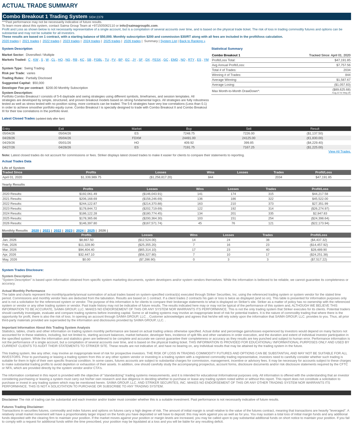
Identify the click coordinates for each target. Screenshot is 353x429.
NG (67, 59)
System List (168, 41)
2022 (57, 230)
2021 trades (30, 41)
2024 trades (91, 41)
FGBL (98, 59)
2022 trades (51, 41)
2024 (80, 230)
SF (141, 59)
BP (120, 59)
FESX (156, 59)
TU (107, 59)
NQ (183, 59)
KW (35, 59)
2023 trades (71, 41)
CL (53, 59)
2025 (91, 230)
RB (75, 59)
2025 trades (111, 41)
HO (60, 59)
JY (134, 59)
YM (206, 59)
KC (82, 59)
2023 (68, 230)
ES (199, 59)
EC (127, 59)
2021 (46, 230)
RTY (191, 59)
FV (114, 59)
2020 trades (10, 41)
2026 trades (132, 41)
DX (147, 59)
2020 (35, 230)
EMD (174, 59)
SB (89, 59)
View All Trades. (339, 151)
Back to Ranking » (192, 41)
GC (166, 59)
